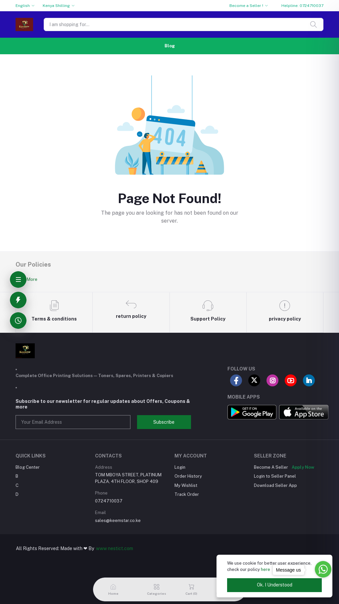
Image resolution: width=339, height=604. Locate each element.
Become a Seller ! (246, 5)
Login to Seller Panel (275, 476)
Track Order (186, 494)
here (265, 569)
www (101, 548)
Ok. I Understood (274, 584)
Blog (170, 45)
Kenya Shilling (56, 5)
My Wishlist (185, 485)
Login (179, 467)
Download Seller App (275, 485)
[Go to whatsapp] (323, 569)
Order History (188, 476)
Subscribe (163, 422)
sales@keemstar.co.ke (118, 520)
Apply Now (303, 467)
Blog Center (28, 467)
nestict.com (120, 548)
